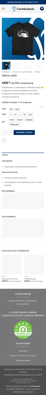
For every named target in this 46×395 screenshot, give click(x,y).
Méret (4, 114)
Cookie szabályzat (23, 383)
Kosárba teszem (24, 132)
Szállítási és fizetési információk (23, 355)
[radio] (11, 109)
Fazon (4, 109)
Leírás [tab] (5, 155)
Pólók (37, 72)
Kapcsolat (23, 351)
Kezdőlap (6, 72)
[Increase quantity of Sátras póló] (10, 132)
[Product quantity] (7, 132)
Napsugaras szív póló (10, 279)
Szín (3, 122)
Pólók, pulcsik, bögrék (22, 72)
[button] (3, 9)
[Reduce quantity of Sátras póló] (3, 132)
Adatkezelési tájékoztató (23, 379)
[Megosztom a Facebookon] (4, 140)
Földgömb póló (30, 279)
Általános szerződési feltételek (23, 381)
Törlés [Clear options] (41, 107)
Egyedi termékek (23, 360)
